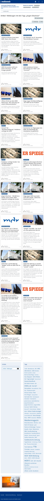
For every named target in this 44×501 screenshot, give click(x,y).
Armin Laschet (28, 373)
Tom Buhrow (28, 447)
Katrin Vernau (33, 407)
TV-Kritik (27, 449)
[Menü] (42, 1)
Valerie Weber (28, 453)
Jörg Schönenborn (27, 7)
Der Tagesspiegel (29, 379)
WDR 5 (27, 460)
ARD (38, 368)
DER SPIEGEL (36, 377)
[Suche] (35, 1)
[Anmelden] (39, 1)
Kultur (38, 409)
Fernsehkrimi (35, 388)
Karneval (26, 407)
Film (40, 388)
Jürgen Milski (37, 405)
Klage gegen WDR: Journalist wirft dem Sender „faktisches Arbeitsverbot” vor (31, 197)
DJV (36, 383)
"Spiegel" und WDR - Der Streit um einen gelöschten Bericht (32, 229)
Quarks (26, 429)
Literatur (26, 413)
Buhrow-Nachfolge (29, 375)
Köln (25, 411)
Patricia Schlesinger (30, 427)
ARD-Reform (27, 371)
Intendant (26, 399)
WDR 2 (25, 458)
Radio (30, 429)
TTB (34, 446)
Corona (36, 375)
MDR (29, 417)
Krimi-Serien (33, 409)
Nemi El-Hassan (29, 425)
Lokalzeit (38, 413)
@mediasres (31, 368)
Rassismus (36, 429)
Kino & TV (26, 409)
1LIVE (25, 368)
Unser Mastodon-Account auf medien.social (11, 499)
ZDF (32, 461)
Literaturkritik (33, 413)
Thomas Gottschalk (32, 444)
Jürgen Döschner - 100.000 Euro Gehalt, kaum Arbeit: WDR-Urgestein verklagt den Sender (10, 197)
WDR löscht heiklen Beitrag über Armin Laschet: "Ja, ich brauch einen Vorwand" (32, 299)
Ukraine (32, 449)
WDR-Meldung (34, 456)
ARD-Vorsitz (35, 371)
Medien (39, 417)
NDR (40, 422)
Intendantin (33, 399)
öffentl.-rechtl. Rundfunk (31, 471)
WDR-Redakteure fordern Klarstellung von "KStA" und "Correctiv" (31, 68)
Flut (25, 390)
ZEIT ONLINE (37, 461)
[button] (35, 22)
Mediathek (33, 417)
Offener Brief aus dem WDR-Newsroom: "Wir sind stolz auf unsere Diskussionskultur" (10, 102)
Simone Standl (32, 435)
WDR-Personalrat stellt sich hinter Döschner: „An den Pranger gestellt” (9, 68)
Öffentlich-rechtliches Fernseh (31, 467)
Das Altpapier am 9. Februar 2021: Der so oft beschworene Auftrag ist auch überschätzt (10, 230)
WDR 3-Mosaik (35, 458)
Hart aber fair (28, 397)
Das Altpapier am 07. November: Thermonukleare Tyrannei (32, 38)
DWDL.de (27, 386)
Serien (26, 435)
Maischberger (37, 415)
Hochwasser (36, 397)
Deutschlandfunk (29, 381)
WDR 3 (29, 458)
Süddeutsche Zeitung (32, 440)
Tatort (39, 442)
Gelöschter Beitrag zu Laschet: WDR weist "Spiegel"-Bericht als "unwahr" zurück (32, 265)
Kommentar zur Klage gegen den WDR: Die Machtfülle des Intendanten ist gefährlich (32, 129)
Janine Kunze (27, 401)
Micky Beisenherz (28, 423)
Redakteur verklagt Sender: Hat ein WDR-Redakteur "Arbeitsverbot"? (10, 163)
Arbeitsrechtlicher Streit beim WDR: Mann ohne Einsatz (10, 38)
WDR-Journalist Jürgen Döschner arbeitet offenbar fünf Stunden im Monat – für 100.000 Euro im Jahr (32, 164)
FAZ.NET (34, 386)
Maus (25, 417)
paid (35, 425)
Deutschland (38, 379)
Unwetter (37, 449)
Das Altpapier (28, 377)
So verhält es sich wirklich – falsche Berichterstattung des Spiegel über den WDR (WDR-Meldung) (10, 298)
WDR (26, 456)
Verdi (33, 453)
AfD (36, 368)
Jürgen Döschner (28, 405)
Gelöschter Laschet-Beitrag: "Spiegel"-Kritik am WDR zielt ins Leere (10, 265)
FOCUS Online (28, 392)
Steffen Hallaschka (29, 437)
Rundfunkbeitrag (32, 431)
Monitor (36, 423)
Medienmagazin (31, 420)
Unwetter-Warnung (29, 451)
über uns (11, 484)
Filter (41, 21)
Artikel (33, 372)
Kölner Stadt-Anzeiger (34, 411)
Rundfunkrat (27, 433)
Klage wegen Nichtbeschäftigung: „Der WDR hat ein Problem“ (33, 101)
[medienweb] (5, 1)
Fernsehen (27, 388)
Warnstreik (38, 453)
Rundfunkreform (35, 7)
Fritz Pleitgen (27, 394)
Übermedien (27, 469)
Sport (38, 435)
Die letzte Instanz (29, 383)
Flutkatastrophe (31, 390)
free (34, 393)
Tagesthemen (27, 442)
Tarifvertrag (34, 442)
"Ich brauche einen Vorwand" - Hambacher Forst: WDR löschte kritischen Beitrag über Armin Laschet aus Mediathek (10, 340)
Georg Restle (36, 5)
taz (25, 444)
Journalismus (35, 401)
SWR (36, 437)
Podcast (38, 427)
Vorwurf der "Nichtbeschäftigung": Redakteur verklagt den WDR (11, 129)
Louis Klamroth (28, 415)
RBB (25, 431)
